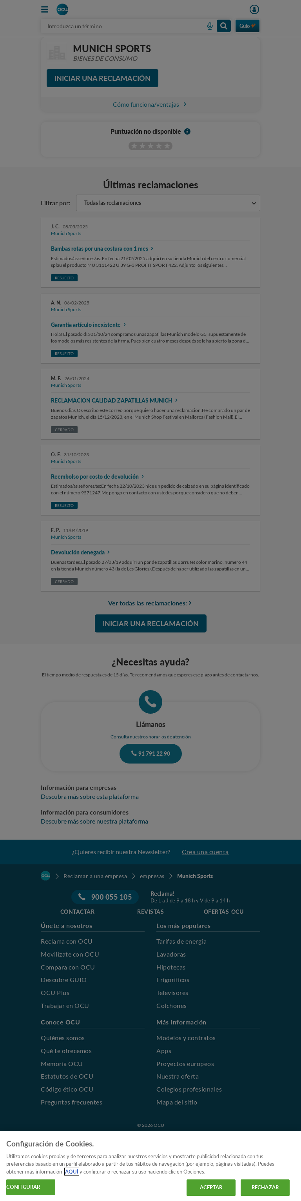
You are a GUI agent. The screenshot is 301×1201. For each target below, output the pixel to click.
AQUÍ (71, 1171)
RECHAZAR (265, 1187)
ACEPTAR (211, 1187)
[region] (150, 1166)
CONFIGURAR (23, 1187)
